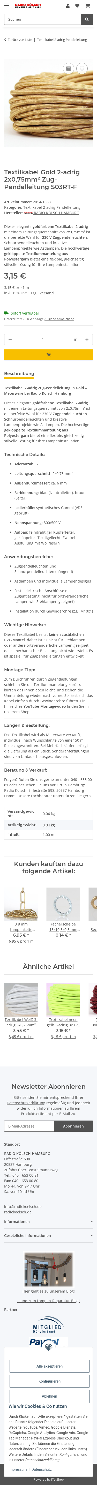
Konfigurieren (50, 1381)
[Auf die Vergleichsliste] (68, 68)
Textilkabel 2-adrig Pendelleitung (51, 207)
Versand (47, 292)
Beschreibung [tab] (19, 373)
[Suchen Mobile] (42, 19)
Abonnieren (73, 1126)
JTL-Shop (57, 1479)
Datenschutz (42, 1469)
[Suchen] (87, 19)
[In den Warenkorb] (8, 56)
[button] (67, 6)
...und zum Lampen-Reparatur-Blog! (48, 1300)
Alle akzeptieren (49, 1366)
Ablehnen (49, 1396)
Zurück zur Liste (20, 39)
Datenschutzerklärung (26, 1102)
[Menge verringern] (10, 339)
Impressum (18, 1469)
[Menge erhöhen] (87, 339)
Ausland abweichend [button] (59, 319)
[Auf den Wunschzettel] (82, 68)
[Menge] (43, 339)
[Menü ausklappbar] (6, 3)
